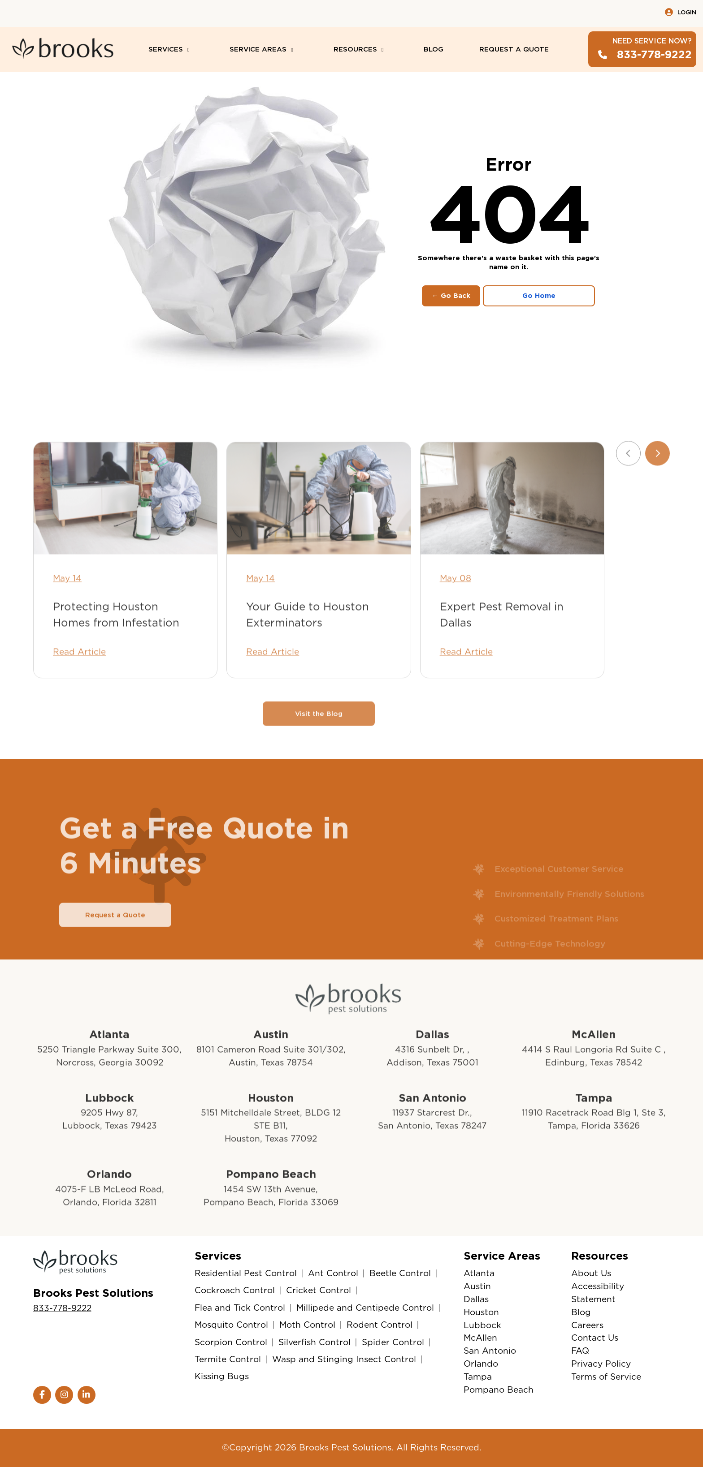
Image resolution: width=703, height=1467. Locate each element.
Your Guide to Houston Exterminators (307, 641)
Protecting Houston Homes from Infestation (116, 641)
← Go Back (451, 296)
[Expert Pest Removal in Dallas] (512, 525)
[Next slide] (657, 480)
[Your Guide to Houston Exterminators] (318, 525)
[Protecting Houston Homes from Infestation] (125, 525)
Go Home (538, 296)
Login (680, 12)
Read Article (79, 678)
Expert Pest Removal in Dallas (502, 641)
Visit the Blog (319, 740)
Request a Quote (115, 942)
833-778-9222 (62, 1308)
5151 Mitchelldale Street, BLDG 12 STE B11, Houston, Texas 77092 (271, 1153)
